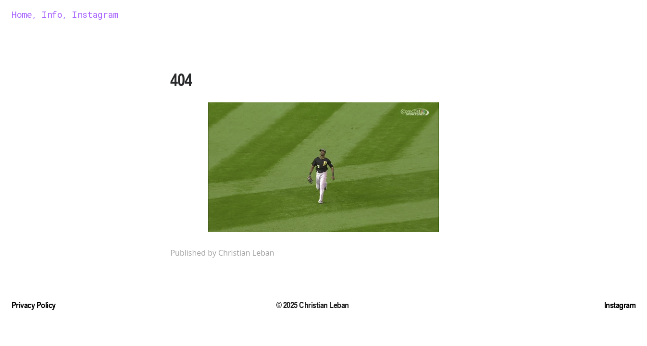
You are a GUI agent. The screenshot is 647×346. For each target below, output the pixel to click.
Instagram (620, 305)
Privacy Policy (34, 305)
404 (181, 80)
